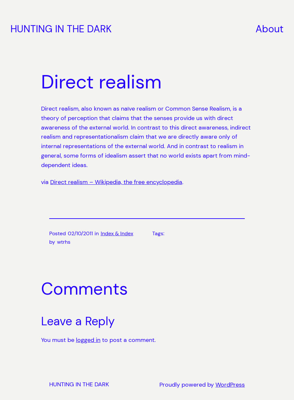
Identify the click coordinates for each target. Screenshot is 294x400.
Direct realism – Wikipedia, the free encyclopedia (116, 182)
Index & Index (117, 233)
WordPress (230, 385)
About (270, 29)
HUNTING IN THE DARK (61, 29)
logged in (88, 340)
